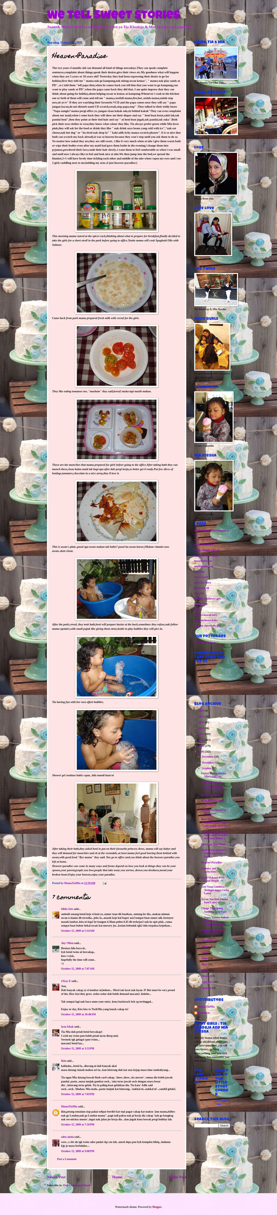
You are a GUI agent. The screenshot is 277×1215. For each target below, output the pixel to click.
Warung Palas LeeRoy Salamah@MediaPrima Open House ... (214, 835)
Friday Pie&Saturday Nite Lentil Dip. (213, 775)
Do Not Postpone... (212, 795)
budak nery (201, 604)
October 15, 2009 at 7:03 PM (77, 1094)
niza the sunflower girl (207, 598)
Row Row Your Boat (213, 844)
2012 (201, 734)
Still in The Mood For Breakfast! (213, 812)
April (205, 970)
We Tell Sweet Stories (113, 16)
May (205, 964)
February (208, 982)
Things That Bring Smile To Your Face (214, 910)
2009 (201, 751)
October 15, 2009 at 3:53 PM (77, 1048)
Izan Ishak (67, 1026)
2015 (201, 716)
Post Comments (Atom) (77, 1185)
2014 (201, 722)
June (205, 958)
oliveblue (199, 571)
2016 (201, 710)
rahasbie (199, 593)
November (208, 762)
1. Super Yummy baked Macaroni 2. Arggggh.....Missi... (214, 921)
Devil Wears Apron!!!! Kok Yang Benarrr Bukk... (214, 853)
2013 (201, 728)
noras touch (201, 577)
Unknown (204, 1012)
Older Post (177, 1177)
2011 (201, 740)
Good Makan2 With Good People (212, 879)
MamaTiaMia (69, 1106)
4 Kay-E (66, 981)
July (205, 952)
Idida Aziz (67, 908)
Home (117, 1177)
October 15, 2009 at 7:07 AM (77, 968)
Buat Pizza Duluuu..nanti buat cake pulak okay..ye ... (215, 822)
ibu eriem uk (201, 587)
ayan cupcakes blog (205, 539)
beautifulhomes (203, 560)
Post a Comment (66, 1159)
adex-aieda (67, 1136)
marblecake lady (204, 566)
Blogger (156, 1206)
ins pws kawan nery (205, 614)
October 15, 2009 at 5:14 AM (77, 930)
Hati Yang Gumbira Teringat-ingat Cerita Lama (215, 890)
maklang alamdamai (206, 555)
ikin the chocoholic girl (207, 625)
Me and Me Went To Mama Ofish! (213, 932)
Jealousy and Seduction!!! (209, 870)
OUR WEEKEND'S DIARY (212, 802)
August (206, 946)
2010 (201, 745)
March (206, 976)
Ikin (63, 1060)
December (208, 756)
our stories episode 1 (206, 642)
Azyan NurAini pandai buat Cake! (214, 901)
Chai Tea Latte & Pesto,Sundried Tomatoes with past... (215, 786)
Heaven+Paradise (211, 862)
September (208, 940)
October (207, 768)
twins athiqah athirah (206, 550)
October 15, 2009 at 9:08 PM (77, 1151)
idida (197, 609)
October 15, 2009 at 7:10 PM (77, 1124)
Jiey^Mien (67, 943)
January (207, 987)
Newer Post (56, 1177)
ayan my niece (202, 582)
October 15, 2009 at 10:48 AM (78, 1014)
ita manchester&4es (206, 620)
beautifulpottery (203, 544)
